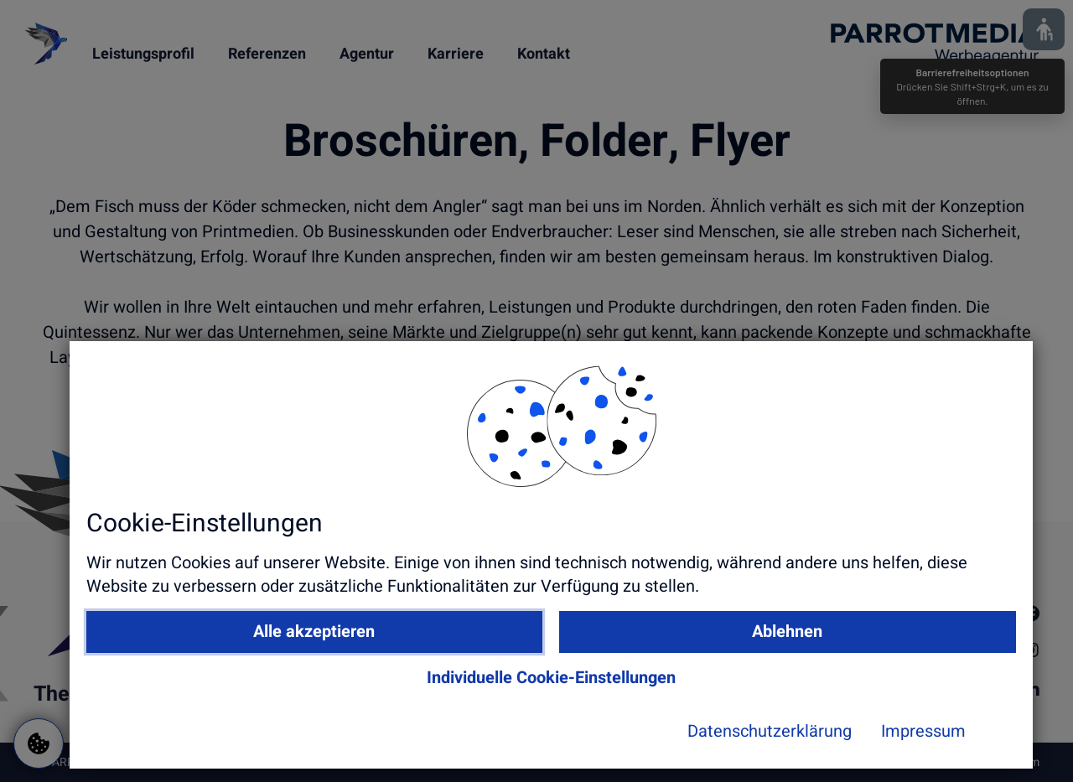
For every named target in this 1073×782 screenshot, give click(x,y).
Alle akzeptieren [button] (511, 645)
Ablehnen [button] (773, 645)
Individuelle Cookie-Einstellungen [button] (641, 691)
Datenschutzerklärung (649, 745)
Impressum (802, 745)
